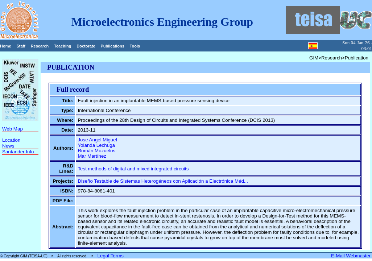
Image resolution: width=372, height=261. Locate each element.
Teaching (62, 46)
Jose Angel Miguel (97, 139)
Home (5, 46)
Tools (135, 46)
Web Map (12, 129)
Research (40, 46)
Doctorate (86, 46)
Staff (20, 46)
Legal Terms (111, 255)
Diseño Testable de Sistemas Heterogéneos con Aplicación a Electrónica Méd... (163, 181)
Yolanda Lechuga (96, 145)
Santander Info (18, 151)
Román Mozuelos (96, 150)
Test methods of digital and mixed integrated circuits (133, 168)
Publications (112, 46)
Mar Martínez (92, 156)
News (8, 146)
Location (11, 140)
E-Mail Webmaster (351, 255)
